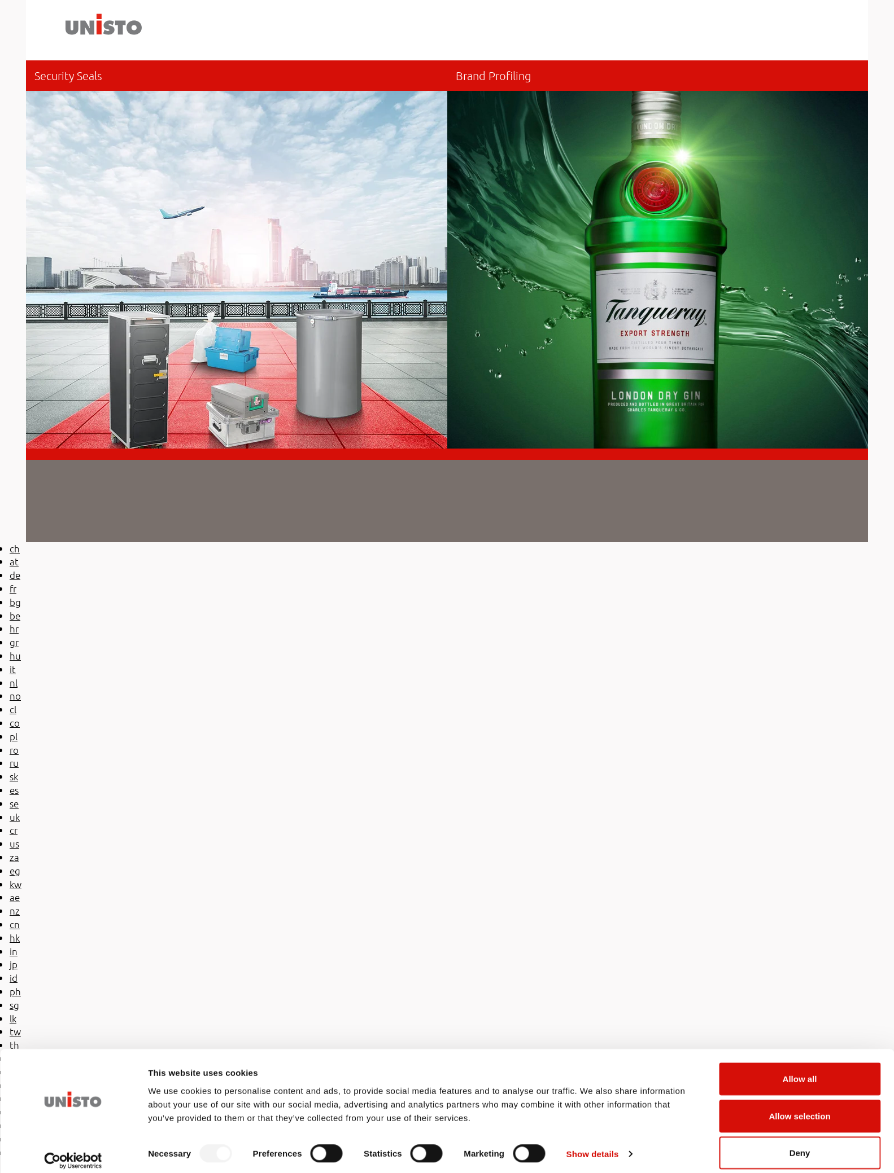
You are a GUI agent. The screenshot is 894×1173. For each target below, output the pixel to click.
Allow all (800, 1069)
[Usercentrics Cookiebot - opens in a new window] (73, 1151)
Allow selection (799, 1106)
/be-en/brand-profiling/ (658, 254)
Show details (592, 1144)
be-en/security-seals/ (236, 254)
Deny (800, 1143)
